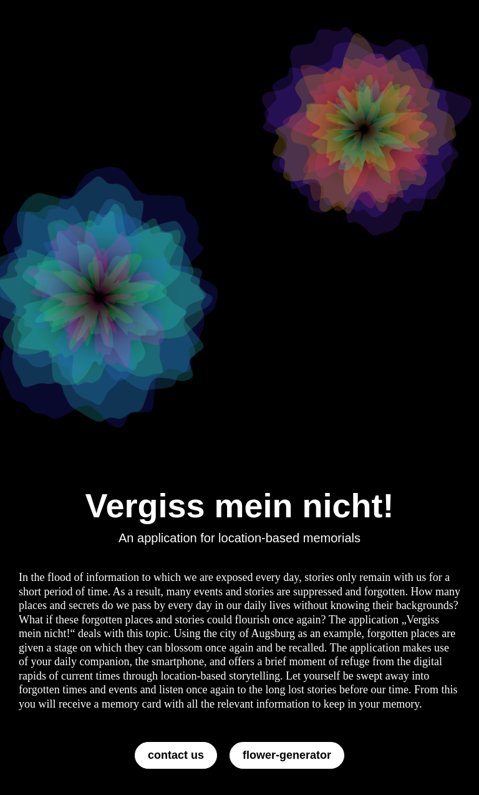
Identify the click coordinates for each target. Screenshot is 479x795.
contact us (176, 755)
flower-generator (287, 755)
